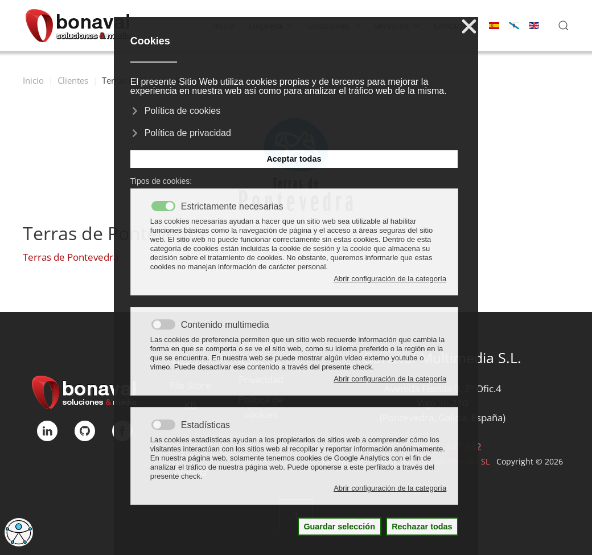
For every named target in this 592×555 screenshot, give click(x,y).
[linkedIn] (47, 431)
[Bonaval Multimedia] (84, 391)
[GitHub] (85, 431)
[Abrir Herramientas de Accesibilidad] (19, 532)
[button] (563, 25)
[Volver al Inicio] (78, 25)
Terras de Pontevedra (70, 257)
